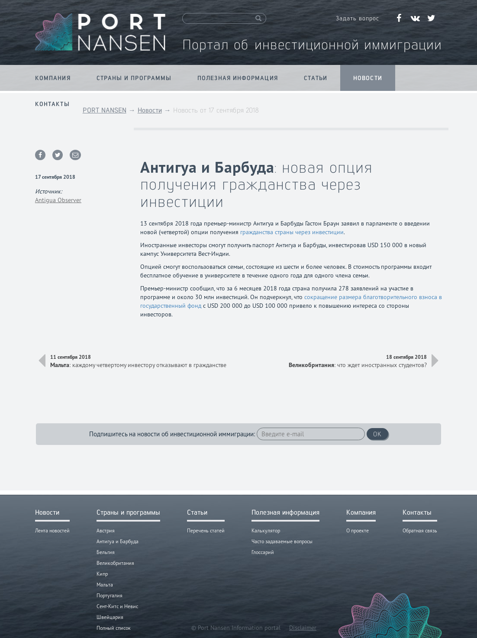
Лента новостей (52, 530)
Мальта (105, 584)
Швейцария (110, 617)
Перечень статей (206, 530)
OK (377, 434)
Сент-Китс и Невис (117, 606)
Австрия (106, 530)
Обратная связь (420, 530)
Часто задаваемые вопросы (282, 541)
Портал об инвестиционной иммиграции (312, 44)
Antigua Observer (58, 200)
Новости (367, 77)
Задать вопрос (357, 18)
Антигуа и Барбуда (118, 541)
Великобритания (115, 563)
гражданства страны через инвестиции (292, 232)
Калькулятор (265, 530)
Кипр (102, 573)
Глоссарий (262, 552)
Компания (53, 77)
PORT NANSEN (104, 110)
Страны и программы (134, 77)
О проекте (357, 530)
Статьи (316, 77)
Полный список (114, 628)
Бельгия (106, 552)
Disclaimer (302, 628)
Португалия (109, 595)
